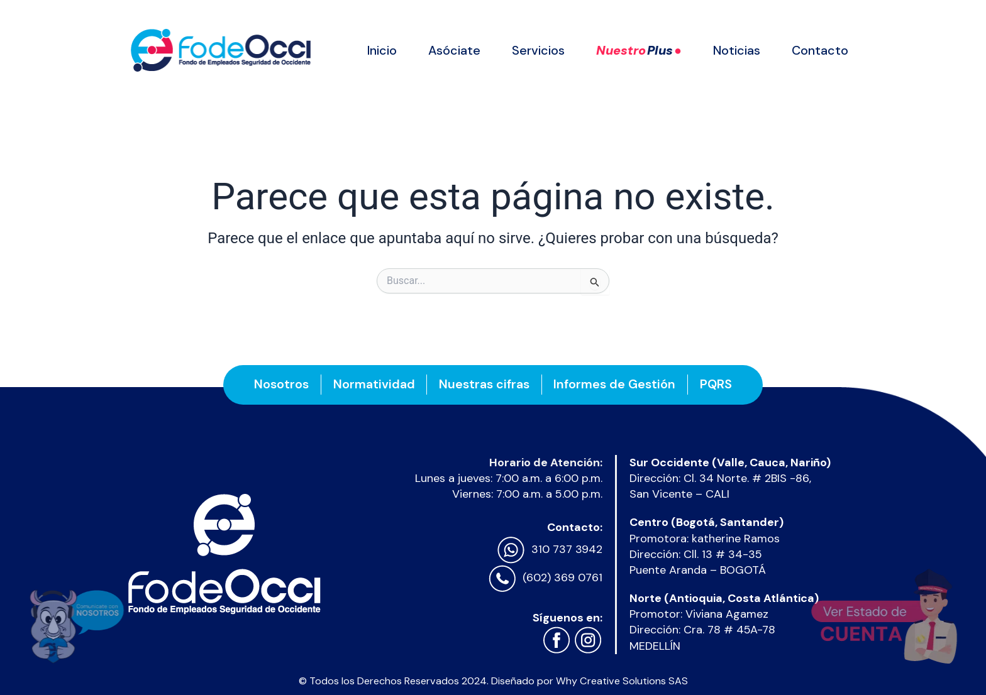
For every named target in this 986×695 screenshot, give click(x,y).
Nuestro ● (639, 50)
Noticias (736, 50)
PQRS (719, 384)
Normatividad (372, 384)
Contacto (820, 50)
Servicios (538, 50)
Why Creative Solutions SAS (622, 680)
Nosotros (278, 384)
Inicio (382, 50)
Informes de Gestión (616, 384)
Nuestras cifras (484, 384)
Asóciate (454, 50)
